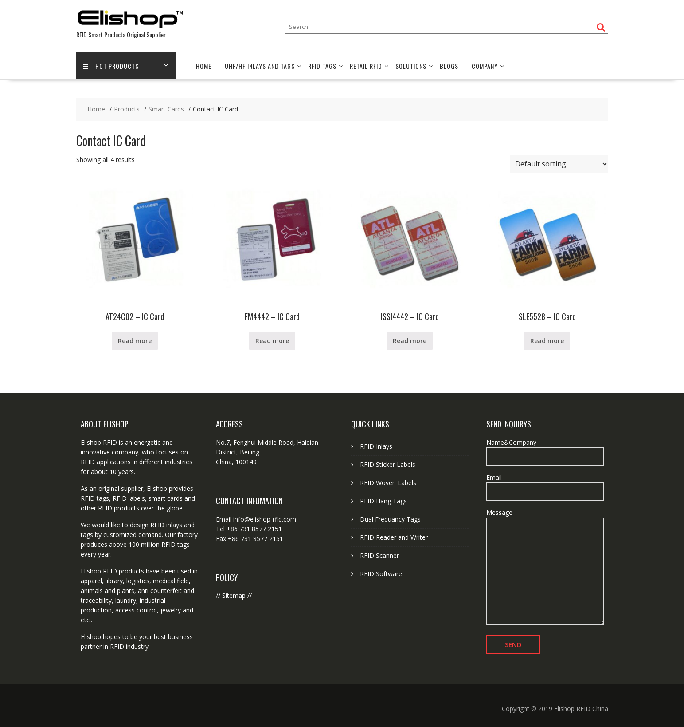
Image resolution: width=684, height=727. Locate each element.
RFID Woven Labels (388, 482)
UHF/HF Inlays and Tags (260, 66)
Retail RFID (366, 66)
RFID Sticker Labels (387, 464)
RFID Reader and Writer (394, 537)
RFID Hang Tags (383, 501)
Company (485, 66)
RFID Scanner (379, 555)
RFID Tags (322, 66)
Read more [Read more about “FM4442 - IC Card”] (272, 340)
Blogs (449, 66)
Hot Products (111, 66)
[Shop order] (559, 164)
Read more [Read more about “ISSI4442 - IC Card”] (409, 340)
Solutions (410, 66)
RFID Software (381, 573)
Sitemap (234, 595)
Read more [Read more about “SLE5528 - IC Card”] (547, 340)
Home (203, 66)
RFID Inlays (376, 446)
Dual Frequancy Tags (390, 519)
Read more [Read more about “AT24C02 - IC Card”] (135, 340)
